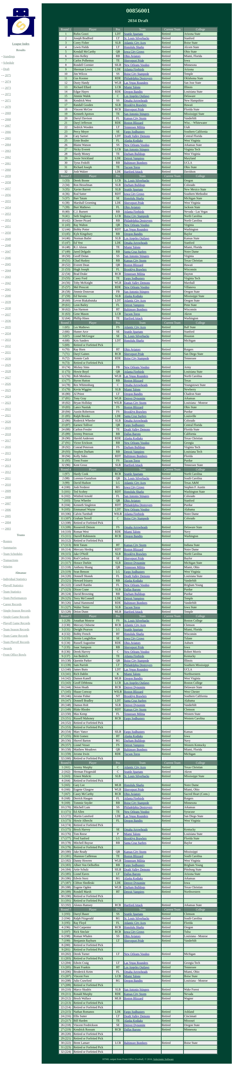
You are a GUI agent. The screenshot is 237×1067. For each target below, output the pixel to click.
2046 (8, 257)
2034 (8, 333)
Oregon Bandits (133, 91)
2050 (8, 232)
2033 (8, 339)
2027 (8, 377)
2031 (8, 352)
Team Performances (15, 598)
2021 (8, 415)
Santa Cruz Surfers (135, 251)
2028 (8, 371)
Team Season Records (16, 629)
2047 (8, 251)
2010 (8, 484)
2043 (8, 276)
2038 (8, 308)
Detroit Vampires (134, 158)
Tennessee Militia (134, 127)
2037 (8, 314)
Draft (6, 69)
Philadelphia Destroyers (138, 78)
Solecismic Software (163, 1059)
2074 (8, 81)
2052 (8, 220)
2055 (8, 201)
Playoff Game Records (16, 623)
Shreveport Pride (134, 60)
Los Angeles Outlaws (136, 96)
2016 (8, 446)
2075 (8, 75)
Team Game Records (15, 635)
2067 (8, 125)
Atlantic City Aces (135, 42)
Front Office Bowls (14, 654)
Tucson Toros (132, 167)
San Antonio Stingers (136, 113)
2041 (8, 289)
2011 (8, 478)
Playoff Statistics (13, 585)
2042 (8, 283)
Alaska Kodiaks (133, 140)
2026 (8, 383)
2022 (8, 409)
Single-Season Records (17, 610)
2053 (8, 213)
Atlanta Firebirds (134, 69)
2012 (8, 472)
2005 (8, 516)
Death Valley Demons (137, 136)
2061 (8, 163)
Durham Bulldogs (134, 153)
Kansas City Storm (135, 118)
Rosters (7, 541)
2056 (8, 195)
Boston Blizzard (133, 122)
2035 (8, 327)
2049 (8, 239)
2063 (8, 150)
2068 (8, 119)
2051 (8, 226)
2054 (8, 207)
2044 (8, 270)
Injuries (7, 566)
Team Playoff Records (16, 642)
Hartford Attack (133, 171)
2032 (8, 346)
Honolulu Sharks (134, 47)
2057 (8, 188)
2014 (8, 459)
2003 (8, 528)
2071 (8, 100)
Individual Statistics (15, 579)
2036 (8, 320)
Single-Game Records (16, 616)
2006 (8, 509)
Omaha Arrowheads (136, 100)
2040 (8, 295)
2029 (8, 365)
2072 (8, 94)
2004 (8, 522)
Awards (7, 648)
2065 (8, 138)
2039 (8, 302)
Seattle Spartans (133, 33)
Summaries (9, 547)
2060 (8, 169)
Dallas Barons (132, 433)
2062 (8, 157)
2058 (8, 182)
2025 (8, 390)
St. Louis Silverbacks (136, 38)
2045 (8, 264)
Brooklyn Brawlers (135, 104)
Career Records (12, 604)
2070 (8, 106)
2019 (8, 428)
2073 (8, 87)
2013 (8, 465)
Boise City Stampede (136, 73)
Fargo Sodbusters (134, 131)
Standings (9, 56)
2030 (8, 358)
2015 (8, 453)
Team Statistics (12, 591)
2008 (8, 497)
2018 (8, 434)
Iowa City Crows (134, 51)
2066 (8, 132)
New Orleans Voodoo (136, 64)
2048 (8, 245)
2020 (8, 421)
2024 (8, 396)
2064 (8, 144)
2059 (8, 176)
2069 (8, 113)
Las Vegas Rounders (136, 82)
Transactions (10, 560)
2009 (8, 490)
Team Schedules (12, 553)
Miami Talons (132, 87)
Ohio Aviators (132, 56)
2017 (8, 440)
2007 (8, 503)
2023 (8, 402)
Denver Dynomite (134, 398)
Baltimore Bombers (135, 162)
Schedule (8, 62)
